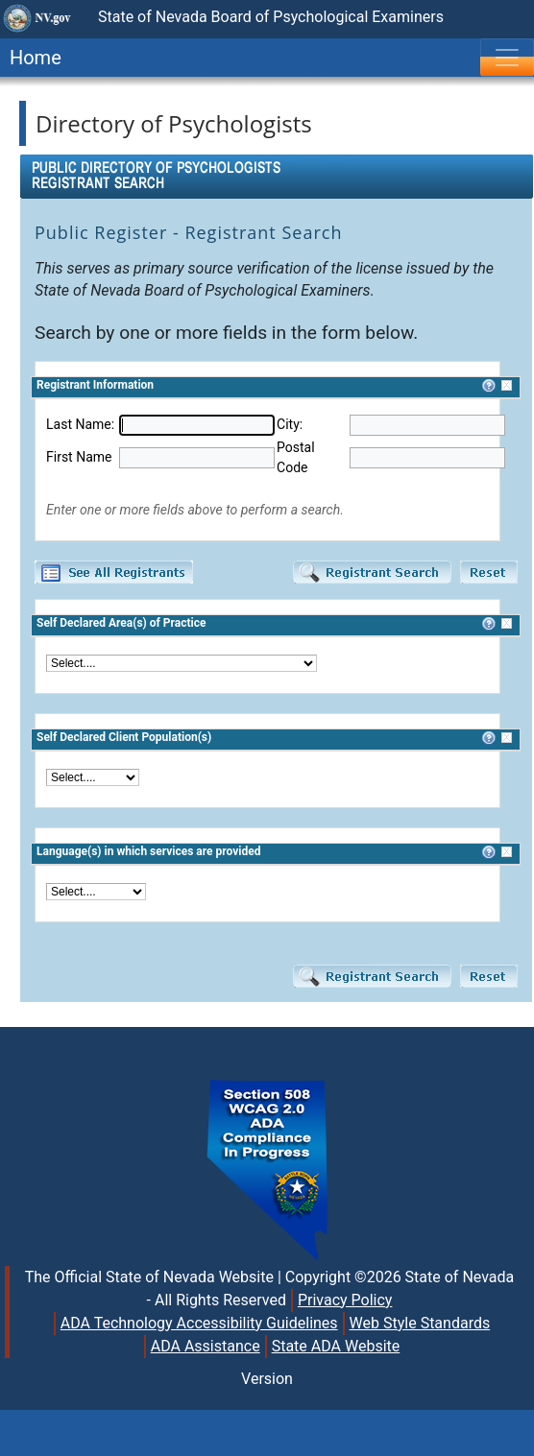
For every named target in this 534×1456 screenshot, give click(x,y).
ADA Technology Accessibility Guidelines (199, 1323)
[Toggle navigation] (507, 57)
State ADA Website (336, 1346)
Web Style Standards (420, 1323)
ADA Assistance (205, 1346)
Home (30, 57)
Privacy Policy (345, 1300)
